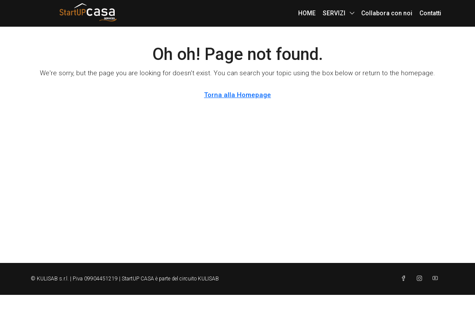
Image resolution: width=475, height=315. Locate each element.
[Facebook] (405, 279)
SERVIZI (334, 13)
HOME (307, 13)
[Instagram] (421, 279)
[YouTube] (437, 279)
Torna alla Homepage (237, 95)
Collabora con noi (386, 13)
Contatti (430, 13)
